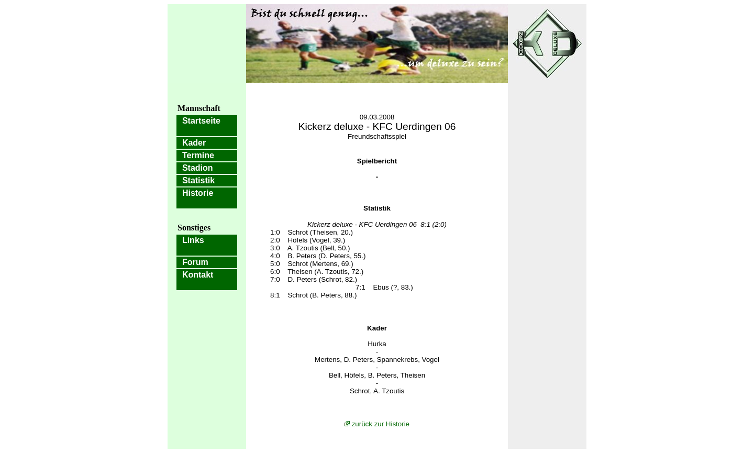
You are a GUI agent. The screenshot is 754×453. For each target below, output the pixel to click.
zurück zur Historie (380, 424)
